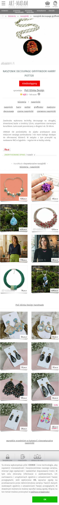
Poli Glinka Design (34, 90)
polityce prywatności (40, 492)
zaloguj (55, 6)
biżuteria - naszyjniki (30, 167)
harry (18, 107)
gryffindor (38, 107)
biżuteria (22, 102)
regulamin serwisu (22, 461)
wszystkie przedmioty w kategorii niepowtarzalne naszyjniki (29, 442)
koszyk (47, 6)
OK (45, 499)
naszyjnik (8, 107)
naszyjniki (35, 102)
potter (28, 107)
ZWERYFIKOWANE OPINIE (20, 155)
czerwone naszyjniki (46, 111)
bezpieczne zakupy (7, 461)
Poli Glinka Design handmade (30, 305)
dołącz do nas (37, 460)
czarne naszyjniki (25, 111)
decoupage (8, 111)
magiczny (51, 107)
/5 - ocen (28, 94)
